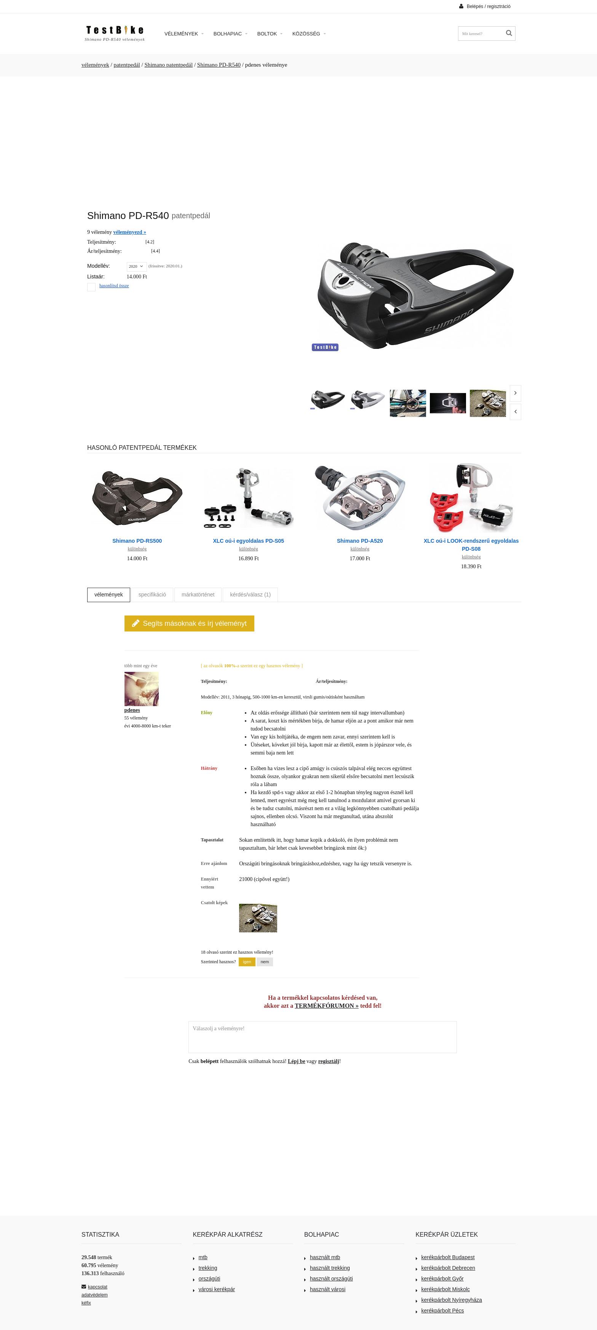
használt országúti (328, 1279)
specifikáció (152, 594)
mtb (200, 1257)
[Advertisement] (298, 139)
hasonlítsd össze (114, 285)
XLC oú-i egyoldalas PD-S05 (248, 541)
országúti (206, 1279)
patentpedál (126, 65)
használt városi (324, 1289)
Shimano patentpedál (169, 65)
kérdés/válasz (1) (250, 594)
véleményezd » (129, 232)
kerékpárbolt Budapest (445, 1257)
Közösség (309, 34)
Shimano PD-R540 (219, 65)
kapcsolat (94, 1287)
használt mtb (322, 1257)
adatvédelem (94, 1295)
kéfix (86, 1303)
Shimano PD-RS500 (137, 541)
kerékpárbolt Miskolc (443, 1289)
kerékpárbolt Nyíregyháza (449, 1300)
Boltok (270, 34)
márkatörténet (198, 594)
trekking (205, 1268)
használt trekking (327, 1268)
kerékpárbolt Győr (440, 1279)
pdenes (132, 710)
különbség (137, 549)
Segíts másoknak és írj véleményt (189, 623)
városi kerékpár (214, 1289)
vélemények (95, 65)
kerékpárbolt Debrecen (446, 1268)
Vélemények (184, 34)
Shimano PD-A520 (360, 541)
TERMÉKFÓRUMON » (327, 1005)
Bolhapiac (230, 34)
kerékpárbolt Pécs (440, 1311)
